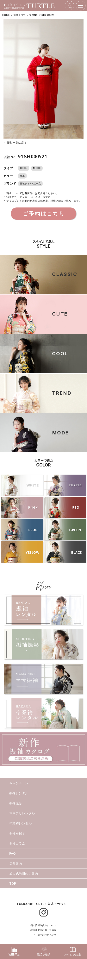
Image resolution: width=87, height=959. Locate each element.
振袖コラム (17, 843)
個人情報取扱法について (43, 925)
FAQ (12, 853)
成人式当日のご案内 (23, 873)
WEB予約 (14, 951)
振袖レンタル (18, 793)
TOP (12, 883)
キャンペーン (18, 783)
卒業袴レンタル (20, 823)
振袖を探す (20, 15)
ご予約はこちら (43, 213)
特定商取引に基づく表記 (43, 930)
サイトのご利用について (43, 935)
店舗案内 (15, 863)
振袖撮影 (15, 803)
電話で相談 (43, 951)
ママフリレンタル (22, 813)
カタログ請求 (72, 951)
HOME (6, 15)
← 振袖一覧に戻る (15, 142)
